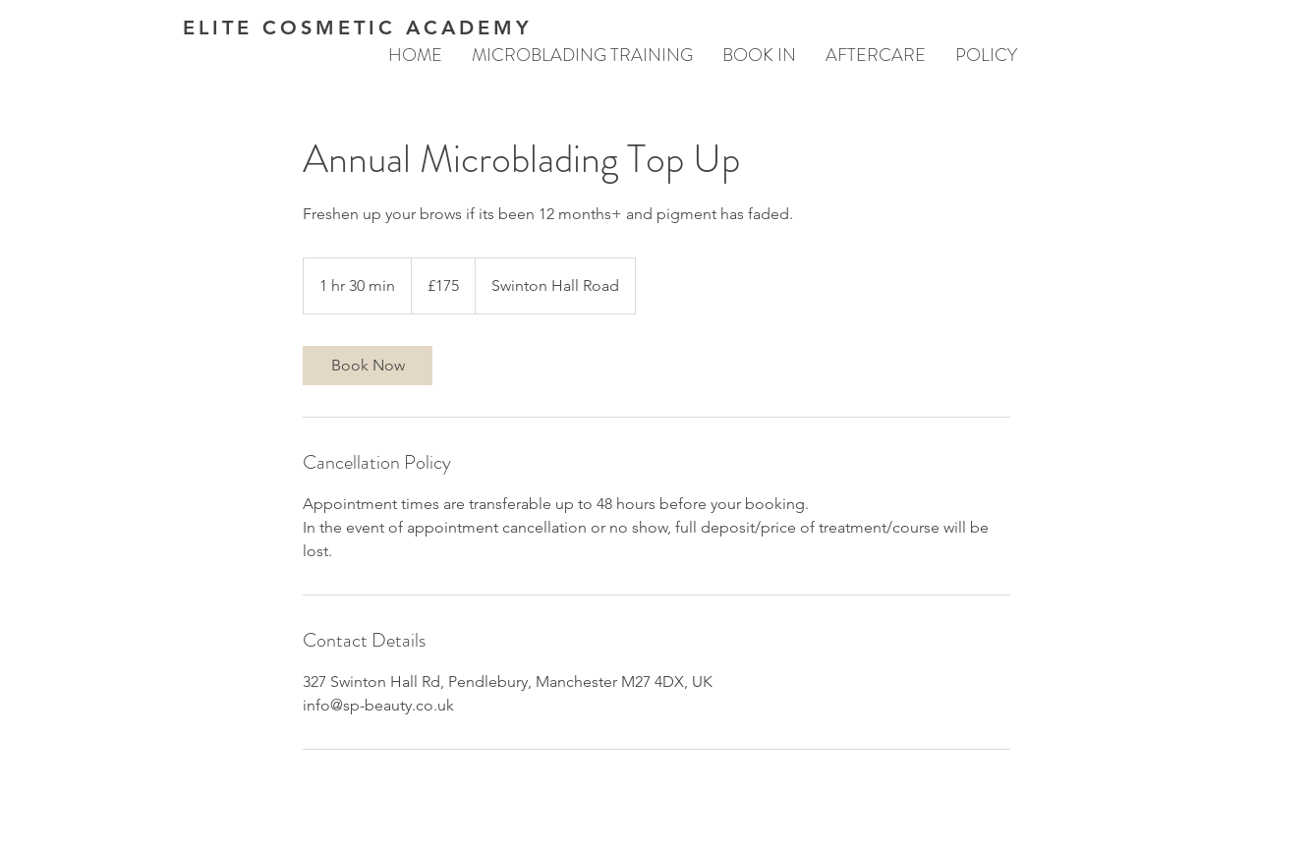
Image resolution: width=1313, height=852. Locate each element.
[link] (367, 365)
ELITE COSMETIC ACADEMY (358, 27)
